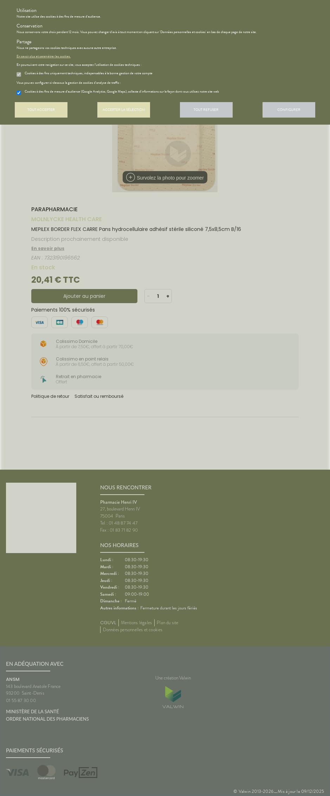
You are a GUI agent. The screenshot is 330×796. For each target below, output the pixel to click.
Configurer (288, 109)
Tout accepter (41, 109)
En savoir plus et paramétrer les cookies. (44, 56)
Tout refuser (206, 109)
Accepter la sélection (124, 109)
